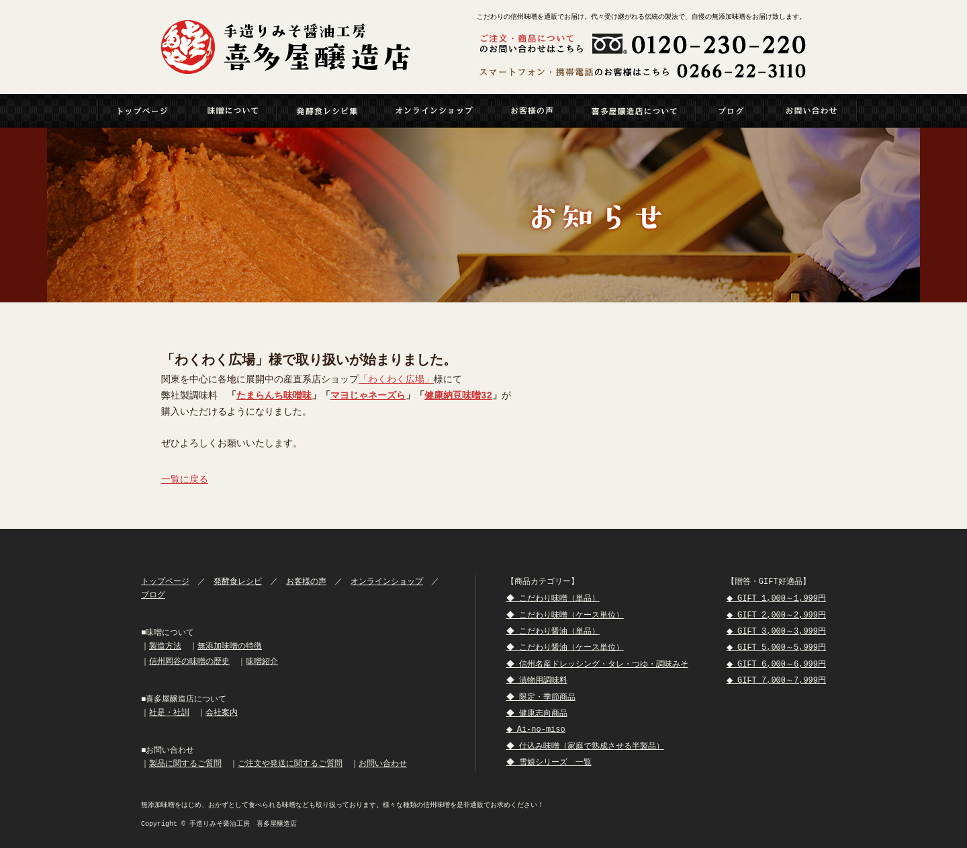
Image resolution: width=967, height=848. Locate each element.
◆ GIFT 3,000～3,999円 (774, 631)
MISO (232, 111)
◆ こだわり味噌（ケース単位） (566, 615)
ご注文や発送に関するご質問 (290, 763)
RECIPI (326, 111)
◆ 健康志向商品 (537, 713)
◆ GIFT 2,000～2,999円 (774, 615)
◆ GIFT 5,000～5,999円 (774, 647)
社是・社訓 (169, 712)
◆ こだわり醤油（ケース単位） (566, 647)
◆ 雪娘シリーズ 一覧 (550, 762)
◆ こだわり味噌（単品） (554, 598)
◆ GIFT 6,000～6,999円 (774, 664)
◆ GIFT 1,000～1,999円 (774, 598)
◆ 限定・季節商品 (542, 697)
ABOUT (634, 111)
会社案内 (221, 712)
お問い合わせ (383, 763)
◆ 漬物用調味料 (537, 680)
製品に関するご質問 (185, 763)
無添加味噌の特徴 (229, 646)
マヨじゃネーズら (368, 396)
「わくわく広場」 (396, 380)
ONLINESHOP (434, 111)
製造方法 (165, 646)
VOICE (532, 111)
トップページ (142, 111)
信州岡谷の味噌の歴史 (189, 661)
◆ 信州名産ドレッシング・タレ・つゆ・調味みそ (598, 664)
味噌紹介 (262, 661)
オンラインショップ (387, 581)
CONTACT (811, 111)
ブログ (153, 595)
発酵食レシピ (238, 581)
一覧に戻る (184, 480)
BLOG (730, 111)
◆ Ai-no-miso (537, 729)
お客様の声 (306, 581)
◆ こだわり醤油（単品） (554, 631)
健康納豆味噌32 (458, 396)
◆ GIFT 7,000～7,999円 (774, 680)
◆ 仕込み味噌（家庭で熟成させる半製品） (586, 746)
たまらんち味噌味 (274, 396)
